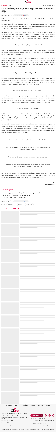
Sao (10, 5)
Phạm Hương (11, 204)
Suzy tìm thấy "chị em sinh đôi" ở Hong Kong (16, 195)
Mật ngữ (40, 405)
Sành (48, 405)
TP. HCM (32, 423)
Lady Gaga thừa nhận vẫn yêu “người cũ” (15, 197)
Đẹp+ (17, 405)
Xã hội (32, 405)
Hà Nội (32, 418)
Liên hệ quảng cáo (37, 415)
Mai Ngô (20, 204)
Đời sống (25, 405)
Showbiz (4, 5)
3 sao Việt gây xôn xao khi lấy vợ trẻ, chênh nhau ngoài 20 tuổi (21, 193)
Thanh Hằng (29, 204)
